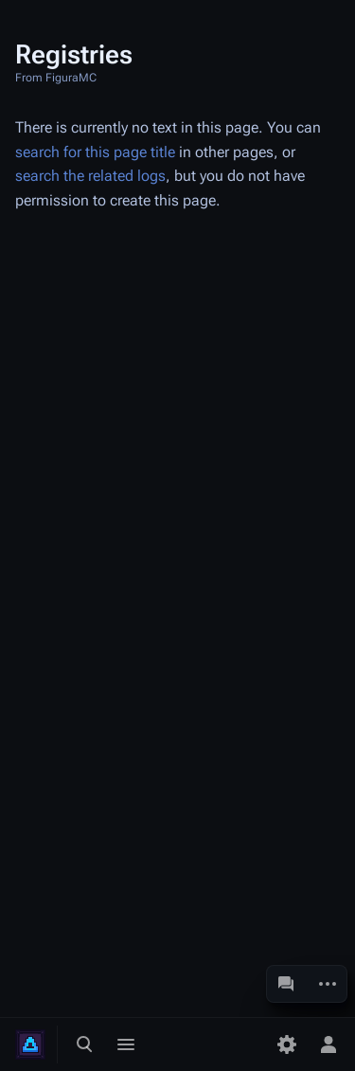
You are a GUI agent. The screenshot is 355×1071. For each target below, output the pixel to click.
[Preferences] (287, 1044)
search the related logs (90, 176)
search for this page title (95, 152)
